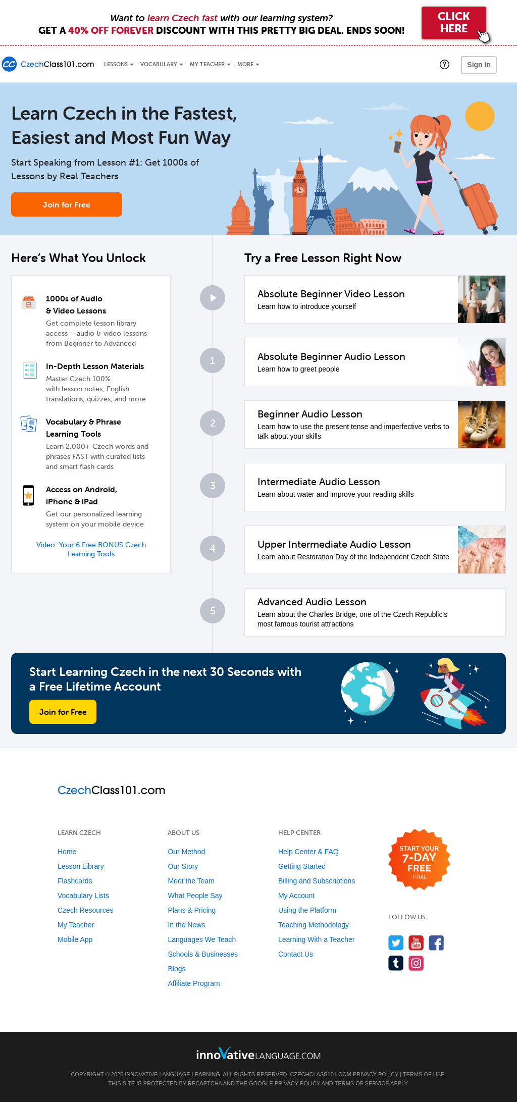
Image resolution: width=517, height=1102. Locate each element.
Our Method (186, 852)
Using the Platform (307, 910)
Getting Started (302, 866)
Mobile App (75, 939)
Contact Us (295, 954)
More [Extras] (245, 64)
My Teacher (207, 64)
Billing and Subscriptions (316, 881)
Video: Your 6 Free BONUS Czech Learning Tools (91, 549)
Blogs (176, 969)
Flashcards (75, 881)
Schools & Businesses (203, 954)
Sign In (479, 65)
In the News (186, 925)
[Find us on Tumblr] (396, 963)
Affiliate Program (194, 983)
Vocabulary (158, 64)
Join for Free (66, 204)
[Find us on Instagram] (416, 963)
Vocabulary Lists (83, 895)
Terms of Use (424, 1074)
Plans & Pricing (192, 910)
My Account (296, 895)
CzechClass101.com (320, 1074)
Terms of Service (362, 1083)
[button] (444, 64)
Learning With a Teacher (316, 939)
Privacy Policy (375, 1074)
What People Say (195, 895)
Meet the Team (191, 881)
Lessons (116, 64)
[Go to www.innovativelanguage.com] (258, 1053)
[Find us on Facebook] (436, 943)
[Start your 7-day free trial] (419, 860)
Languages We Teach (202, 939)
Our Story (183, 866)
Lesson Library (81, 866)
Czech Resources (86, 910)
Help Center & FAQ (308, 852)
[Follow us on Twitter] (396, 943)
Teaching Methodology (313, 925)
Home (67, 852)
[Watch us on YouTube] (416, 943)
